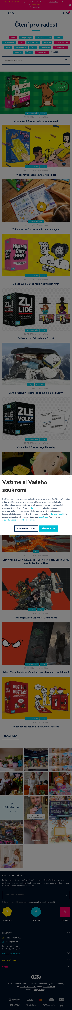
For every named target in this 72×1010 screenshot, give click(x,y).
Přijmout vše (36, 508)
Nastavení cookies (57, 514)
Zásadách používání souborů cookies (19, 520)
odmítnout (43, 517)
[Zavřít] (70, 477)
